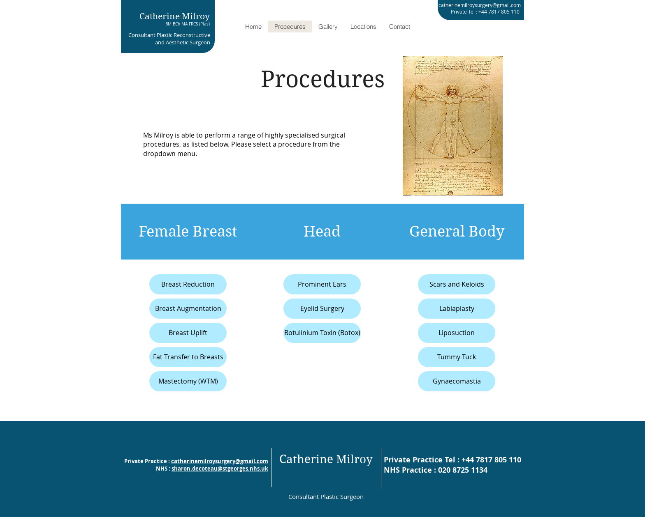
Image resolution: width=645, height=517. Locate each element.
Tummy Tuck (456, 356)
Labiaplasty (456, 308)
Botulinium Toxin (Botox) (322, 332)
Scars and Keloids (456, 284)
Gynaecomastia (457, 381)
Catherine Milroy (174, 16)
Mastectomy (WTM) (188, 381)
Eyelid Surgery (322, 308)
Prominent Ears (322, 284)
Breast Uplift (188, 332)
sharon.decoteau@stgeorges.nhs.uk (220, 468)
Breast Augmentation (188, 308)
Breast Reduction (188, 284)
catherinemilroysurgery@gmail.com (219, 461)
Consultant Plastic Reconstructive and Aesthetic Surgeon (169, 38)
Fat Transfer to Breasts (188, 356)
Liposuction (457, 332)
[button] (328, 26)
